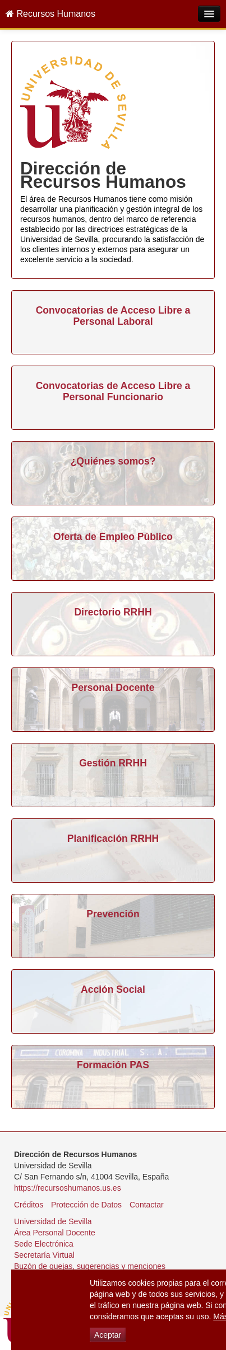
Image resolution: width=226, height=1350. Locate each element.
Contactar (147, 1204)
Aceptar (107, 1334)
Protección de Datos (86, 1204)
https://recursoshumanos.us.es (67, 1187)
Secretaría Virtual (44, 1254)
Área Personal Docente (54, 1232)
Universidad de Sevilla (53, 1221)
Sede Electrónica (43, 1243)
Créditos (28, 1204)
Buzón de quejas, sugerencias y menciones (89, 1266)
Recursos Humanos (50, 13)
